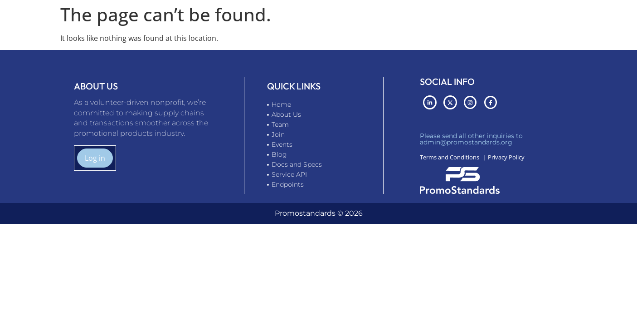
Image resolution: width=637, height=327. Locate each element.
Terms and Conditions (449, 157)
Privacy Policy (506, 157)
